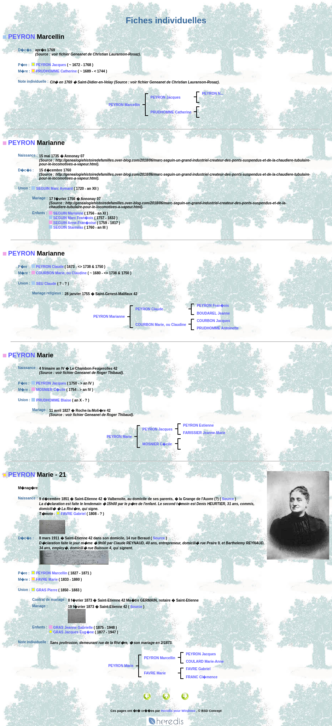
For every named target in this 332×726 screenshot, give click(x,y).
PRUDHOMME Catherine (56, 71)
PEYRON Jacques (51, 65)
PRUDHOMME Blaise (53, 400)
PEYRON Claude (50, 267)
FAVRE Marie (47, 579)
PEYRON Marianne (109, 316)
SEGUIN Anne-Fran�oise (74, 223)
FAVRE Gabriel (73, 514)
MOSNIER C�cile (50, 390)
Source (228, 499)
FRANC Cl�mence (201, 677)
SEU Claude (46, 284)
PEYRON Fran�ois (213, 306)
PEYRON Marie (119, 437)
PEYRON (21, 36)
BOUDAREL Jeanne (213, 313)
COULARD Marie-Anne (205, 661)
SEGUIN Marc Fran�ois (73, 218)
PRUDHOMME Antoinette (218, 328)
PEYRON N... (212, 93)
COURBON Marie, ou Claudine (61, 273)
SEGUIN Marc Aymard (54, 189)
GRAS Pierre (46, 590)
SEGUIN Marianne (68, 213)
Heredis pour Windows (178, 711)
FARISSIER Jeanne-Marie (204, 433)
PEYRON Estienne (198, 425)
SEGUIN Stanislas (68, 227)
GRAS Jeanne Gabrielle (73, 628)
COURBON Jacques (213, 321)
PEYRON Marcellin (124, 105)
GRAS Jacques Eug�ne (73, 632)
